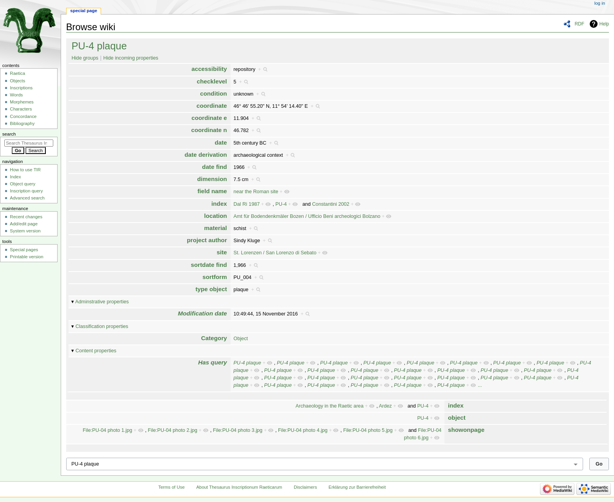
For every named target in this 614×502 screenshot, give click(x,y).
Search (9, 134)
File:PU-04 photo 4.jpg (302, 430)
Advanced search (27, 198)
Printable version (26, 256)
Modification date (202, 313)
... (480, 385)
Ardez (385, 406)
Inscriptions (21, 87)
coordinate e (209, 117)
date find (214, 166)
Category (214, 338)
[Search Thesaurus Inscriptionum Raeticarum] (28, 143)
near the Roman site (255, 191)
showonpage (466, 429)
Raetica (17, 73)
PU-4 (281, 204)
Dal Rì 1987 (246, 204)
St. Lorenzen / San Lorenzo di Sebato (274, 253)
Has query (212, 362)
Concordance (23, 116)
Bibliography (22, 123)
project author (207, 240)
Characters (21, 109)
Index (15, 176)
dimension (212, 179)
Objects (17, 80)
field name (212, 191)
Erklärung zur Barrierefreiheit (357, 487)
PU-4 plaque (99, 45)
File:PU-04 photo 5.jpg (367, 430)
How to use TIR (25, 169)
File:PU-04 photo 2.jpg (172, 430)
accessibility (209, 68)
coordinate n (209, 130)
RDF (579, 24)
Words (16, 94)
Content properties (96, 350)
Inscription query (26, 190)
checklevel (212, 81)
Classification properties (102, 326)
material (215, 228)
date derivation (205, 154)
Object (240, 338)
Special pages (24, 249)
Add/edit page (24, 223)
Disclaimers (305, 487)
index (219, 203)
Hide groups (85, 58)
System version (25, 230)
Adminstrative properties (102, 301)
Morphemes (21, 102)
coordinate (212, 105)
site (222, 252)
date (221, 142)
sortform (214, 277)
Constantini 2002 (330, 204)
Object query (22, 183)
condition (213, 93)
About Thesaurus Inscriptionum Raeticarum (239, 487)
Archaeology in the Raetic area (330, 406)
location (215, 215)
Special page (83, 10)
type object (211, 289)
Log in (599, 3)
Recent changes (26, 216)
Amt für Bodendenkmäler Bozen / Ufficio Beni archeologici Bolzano (306, 216)
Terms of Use (171, 487)
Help (604, 24)
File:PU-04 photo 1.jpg (107, 430)
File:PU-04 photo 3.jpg (237, 430)
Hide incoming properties (130, 58)
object (457, 417)
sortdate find (209, 264)
